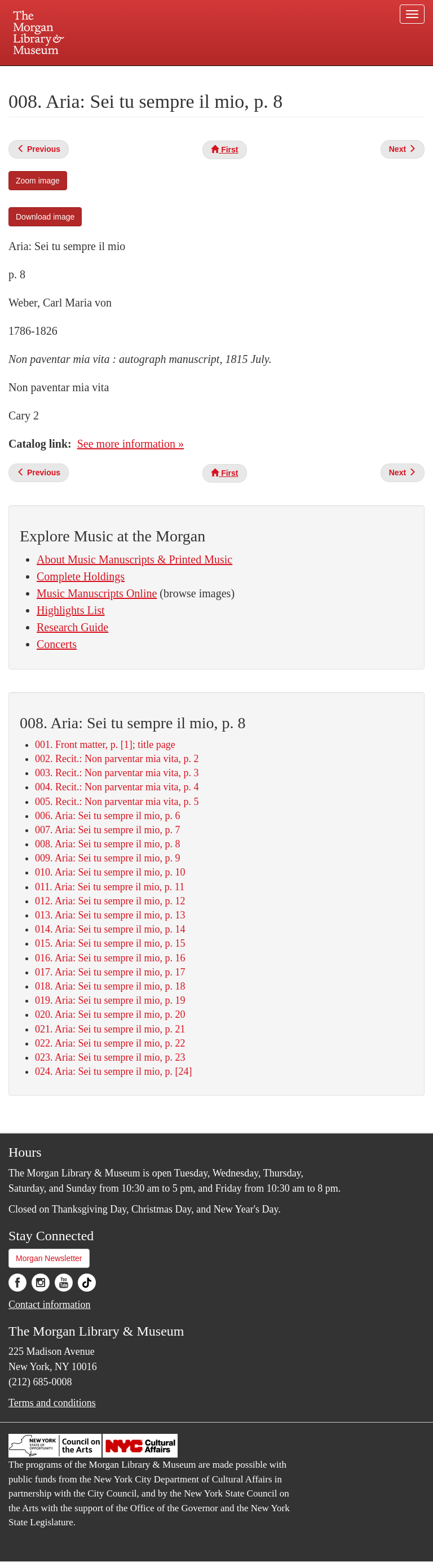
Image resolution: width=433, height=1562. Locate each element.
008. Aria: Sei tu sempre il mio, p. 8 (107, 844)
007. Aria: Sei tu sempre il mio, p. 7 (107, 829)
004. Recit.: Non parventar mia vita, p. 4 (116, 787)
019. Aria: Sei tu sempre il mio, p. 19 (110, 1000)
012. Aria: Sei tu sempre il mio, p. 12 (110, 901)
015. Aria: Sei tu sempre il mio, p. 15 (110, 943)
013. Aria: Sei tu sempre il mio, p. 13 (110, 915)
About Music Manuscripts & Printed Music (134, 559)
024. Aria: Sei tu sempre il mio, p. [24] (113, 1071)
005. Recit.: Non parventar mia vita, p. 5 (116, 801)
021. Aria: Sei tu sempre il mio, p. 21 (110, 1029)
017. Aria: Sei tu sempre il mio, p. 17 (110, 972)
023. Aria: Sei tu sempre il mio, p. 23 (110, 1057)
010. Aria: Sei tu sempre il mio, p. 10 (110, 872)
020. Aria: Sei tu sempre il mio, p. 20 (110, 1014)
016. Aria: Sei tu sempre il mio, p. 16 (110, 958)
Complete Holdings (81, 576)
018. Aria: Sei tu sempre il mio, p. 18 (110, 986)
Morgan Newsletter (49, 1258)
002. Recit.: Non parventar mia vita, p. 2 (116, 758)
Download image (45, 216)
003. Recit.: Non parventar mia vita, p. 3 (116, 772)
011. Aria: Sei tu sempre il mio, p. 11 (109, 886)
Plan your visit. (82, 75)
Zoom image (38, 180)
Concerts (57, 644)
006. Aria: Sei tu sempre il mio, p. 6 (107, 815)
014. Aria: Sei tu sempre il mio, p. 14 (110, 929)
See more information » (130, 443)
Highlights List (71, 610)
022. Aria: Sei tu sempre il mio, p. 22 (110, 1043)
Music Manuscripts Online (97, 593)
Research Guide (72, 627)
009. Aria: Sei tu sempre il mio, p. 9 (107, 858)
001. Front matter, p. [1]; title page (105, 744)
